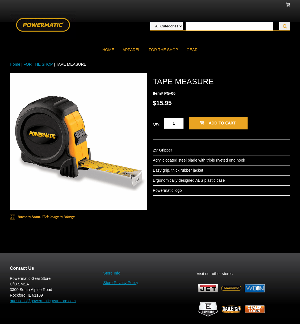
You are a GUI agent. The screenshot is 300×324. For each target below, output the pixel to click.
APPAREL (131, 50)
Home (108, 50)
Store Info (111, 273)
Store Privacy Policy (120, 282)
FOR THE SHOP (163, 50)
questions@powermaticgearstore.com (43, 301)
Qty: (157, 124)
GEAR (192, 50)
